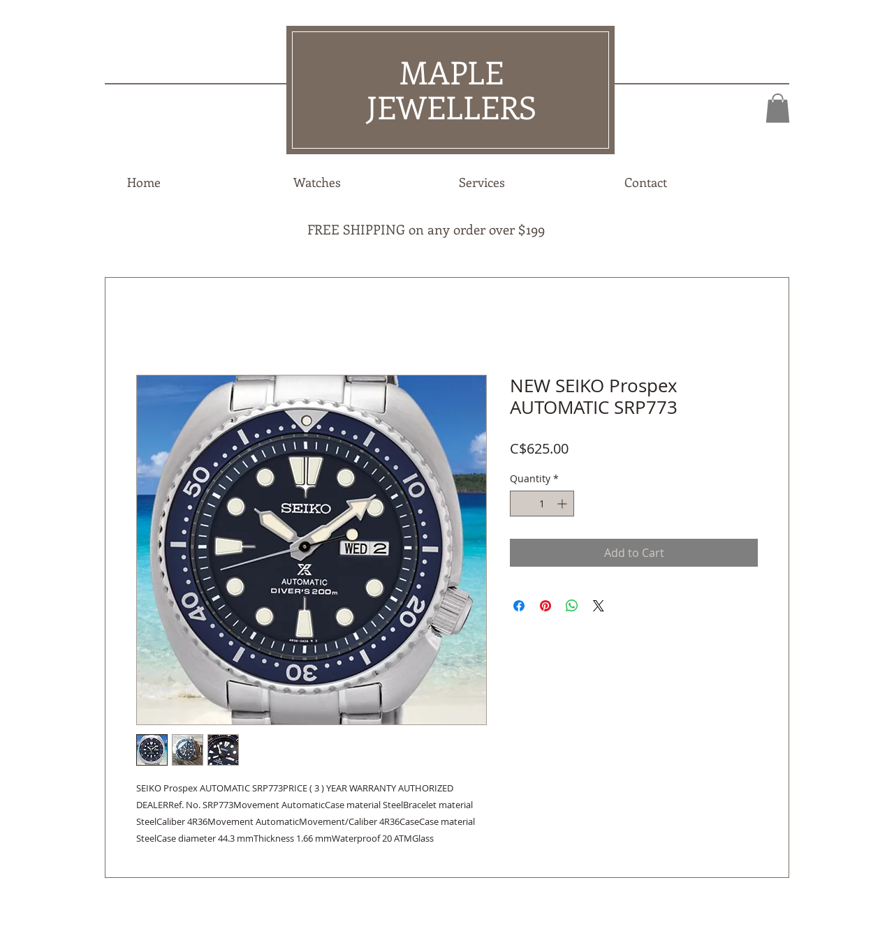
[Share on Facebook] (519, 605)
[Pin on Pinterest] (545, 605)
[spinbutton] (542, 503)
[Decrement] (520, 503)
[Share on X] (598, 605)
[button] (777, 108)
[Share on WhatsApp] (572, 605)
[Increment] (563, 503)
